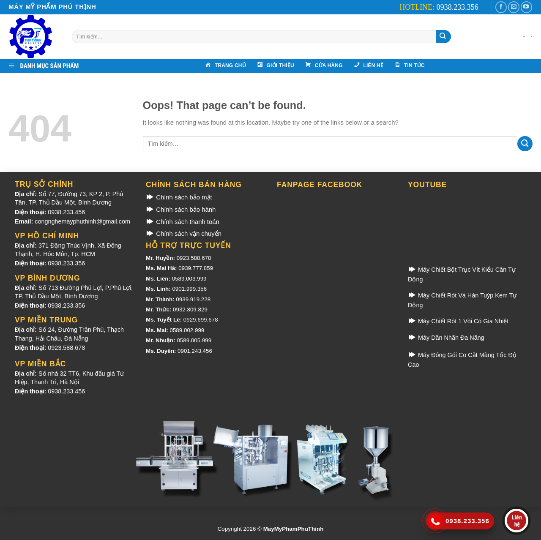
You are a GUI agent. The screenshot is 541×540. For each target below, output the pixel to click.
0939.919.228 (193, 299)
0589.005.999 (194, 340)
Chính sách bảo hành (181, 209)
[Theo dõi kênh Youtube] (526, 7)
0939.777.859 (195, 268)
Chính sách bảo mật (179, 197)
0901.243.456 (195, 351)
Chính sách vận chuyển (183, 233)
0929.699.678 (200, 319)
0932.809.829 (190, 309)
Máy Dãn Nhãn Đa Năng (446, 337)
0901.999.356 (189, 289)
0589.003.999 (189, 278)
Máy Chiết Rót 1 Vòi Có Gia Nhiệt (458, 321)
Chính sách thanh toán (182, 221)
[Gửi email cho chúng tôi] (513, 7)
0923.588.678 (66, 347)
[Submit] (442, 36)
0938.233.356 (66, 263)
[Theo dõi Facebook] (501, 7)
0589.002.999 (186, 330)
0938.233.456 (66, 212)
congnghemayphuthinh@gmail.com (82, 221)
